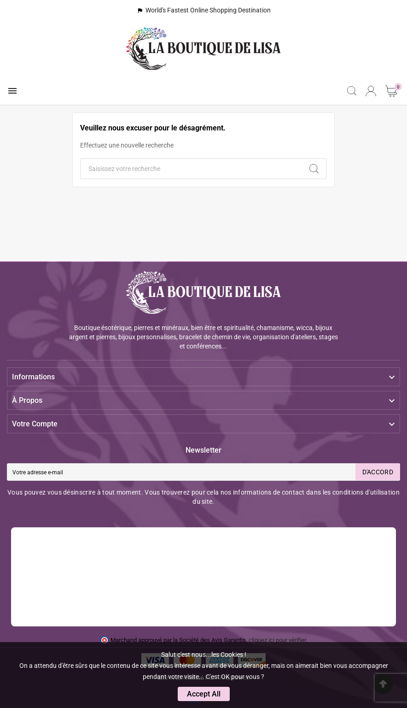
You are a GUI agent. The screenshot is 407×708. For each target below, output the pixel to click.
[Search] (314, 169)
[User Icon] (371, 91)
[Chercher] (191, 168)
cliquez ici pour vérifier (277, 640)
